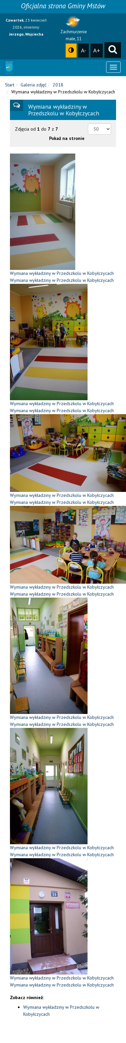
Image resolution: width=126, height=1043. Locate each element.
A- (83, 50)
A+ (96, 50)
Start (9, 85)
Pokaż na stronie (67, 138)
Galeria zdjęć (33, 85)
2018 (58, 85)
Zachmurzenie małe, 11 (73, 30)
